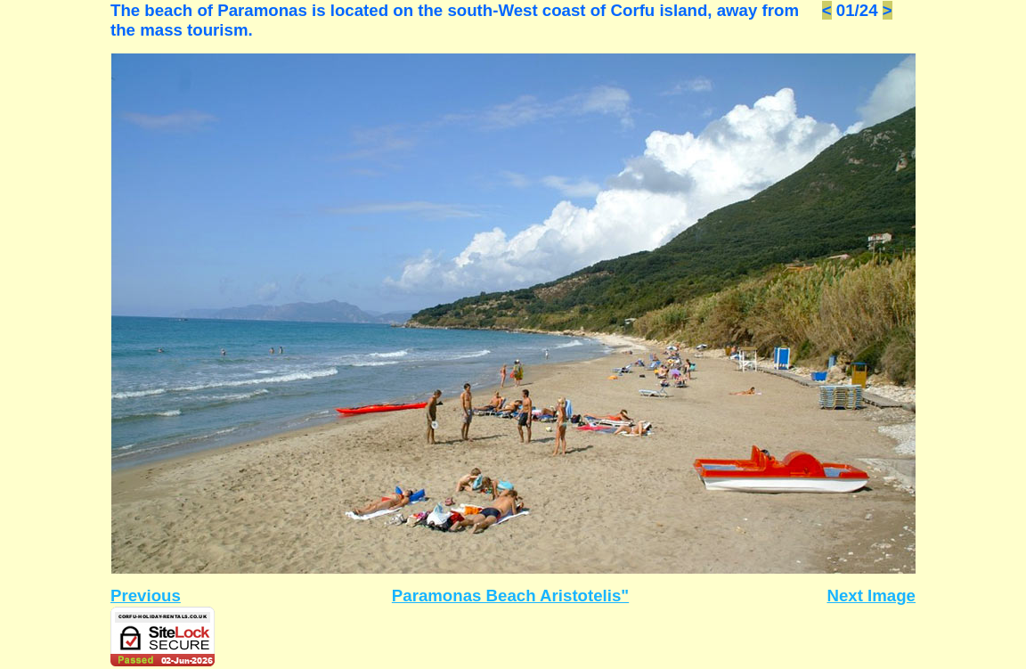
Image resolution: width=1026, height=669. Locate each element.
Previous (145, 595)
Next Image (871, 595)
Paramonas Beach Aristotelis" (510, 595)
